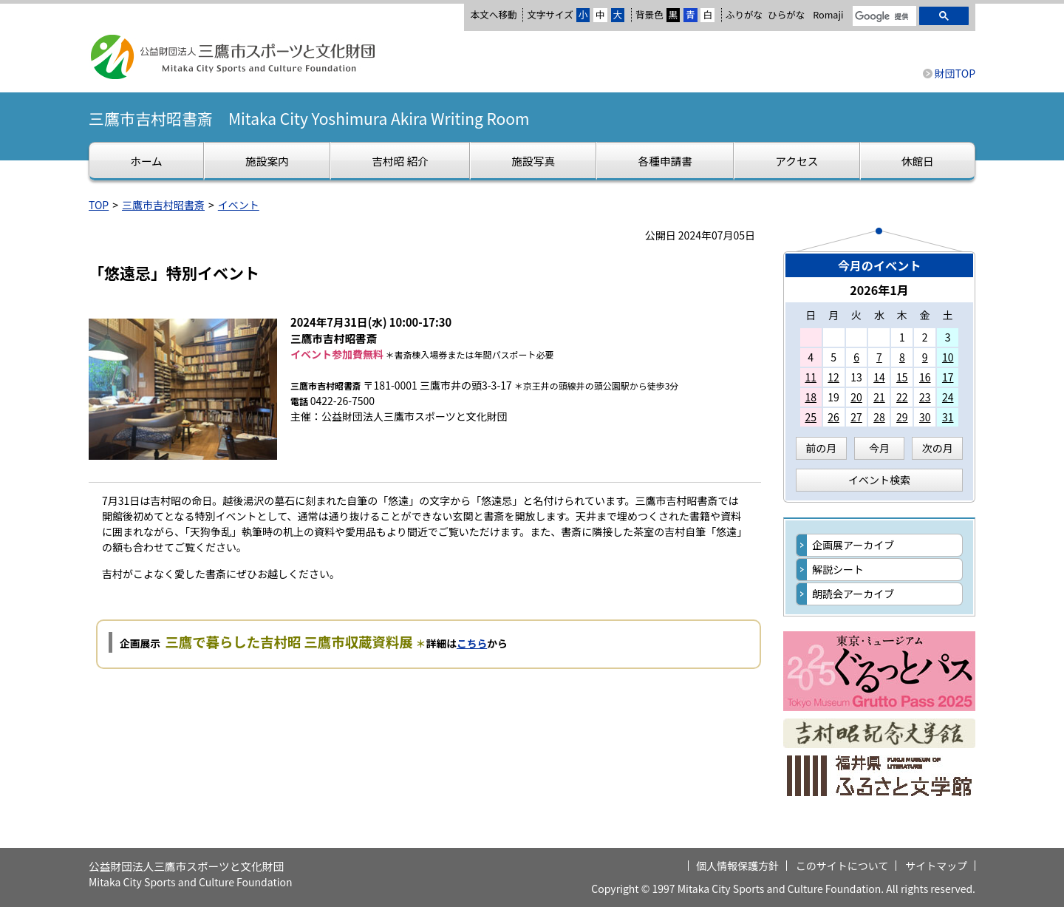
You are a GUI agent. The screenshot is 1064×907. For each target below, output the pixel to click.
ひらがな (786, 14)
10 (948, 357)
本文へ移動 (493, 14)
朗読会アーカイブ (853, 593)
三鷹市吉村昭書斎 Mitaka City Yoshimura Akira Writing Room (309, 118)
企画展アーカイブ (853, 544)
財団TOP (955, 73)
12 (833, 377)
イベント (238, 204)
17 (948, 377)
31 (948, 417)
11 (810, 377)
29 (902, 417)
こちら (472, 643)
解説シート (838, 569)
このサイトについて (842, 865)
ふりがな (744, 14)
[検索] (883, 17)
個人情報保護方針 (737, 865)
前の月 (820, 448)
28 (879, 417)
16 (925, 377)
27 (856, 417)
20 (856, 397)
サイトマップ (936, 865)
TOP (99, 204)
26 (833, 417)
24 (948, 397)
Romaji (828, 14)
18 (810, 397)
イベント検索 (879, 479)
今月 (879, 448)
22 (902, 397)
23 (925, 397)
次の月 (937, 448)
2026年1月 (879, 290)
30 (925, 417)
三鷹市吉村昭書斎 (163, 204)
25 (810, 417)
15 (902, 377)
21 (879, 397)
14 (879, 377)
